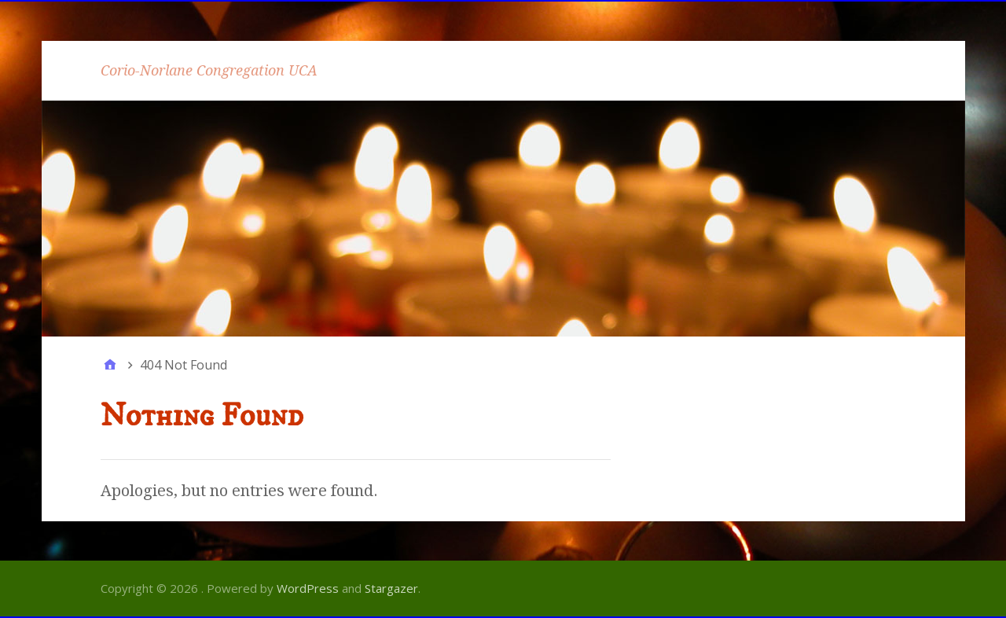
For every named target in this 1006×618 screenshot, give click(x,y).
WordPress (308, 588)
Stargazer (391, 588)
